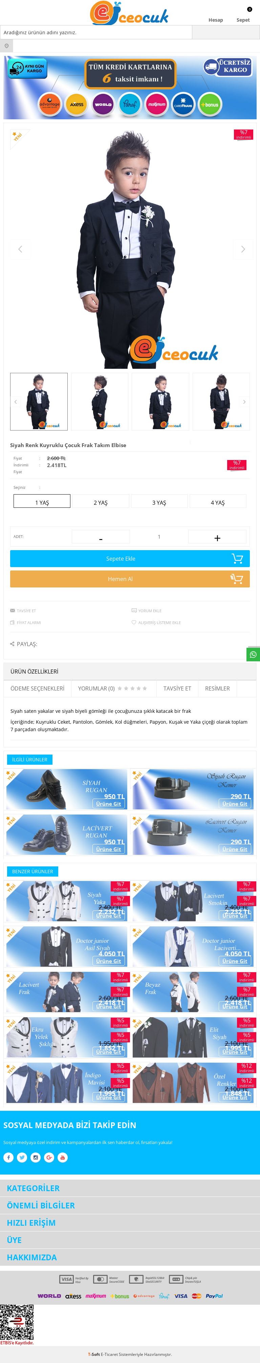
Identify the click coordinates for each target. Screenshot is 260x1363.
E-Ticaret (109, 1354)
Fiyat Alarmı (29, 622)
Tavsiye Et (26, 610)
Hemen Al (175, 578)
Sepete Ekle (174, 558)
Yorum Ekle (149, 610)
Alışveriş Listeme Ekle (159, 622)
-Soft (94, 1354)
